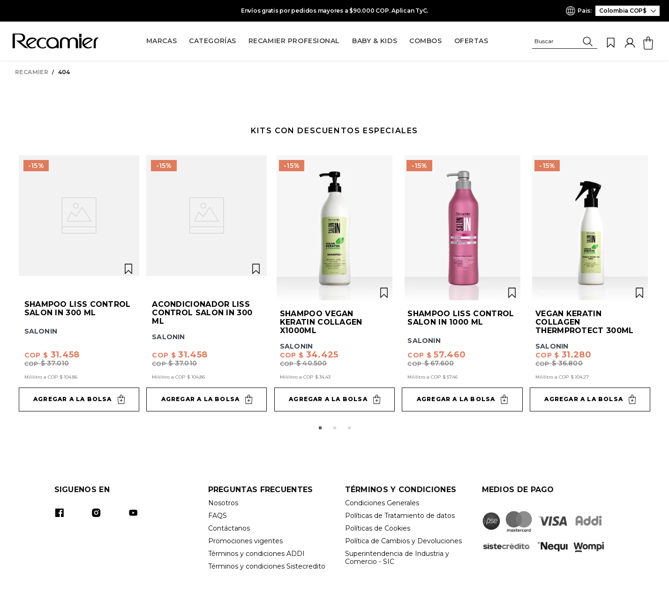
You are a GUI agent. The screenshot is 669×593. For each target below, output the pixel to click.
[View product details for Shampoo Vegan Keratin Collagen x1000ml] (334, 283)
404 (64, 72)
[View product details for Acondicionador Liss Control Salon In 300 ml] (206, 283)
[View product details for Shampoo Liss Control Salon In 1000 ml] (462, 283)
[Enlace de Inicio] (33, 72)
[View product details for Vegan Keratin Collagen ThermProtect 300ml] (590, 283)
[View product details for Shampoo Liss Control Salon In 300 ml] (79, 283)
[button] (564, 43)
